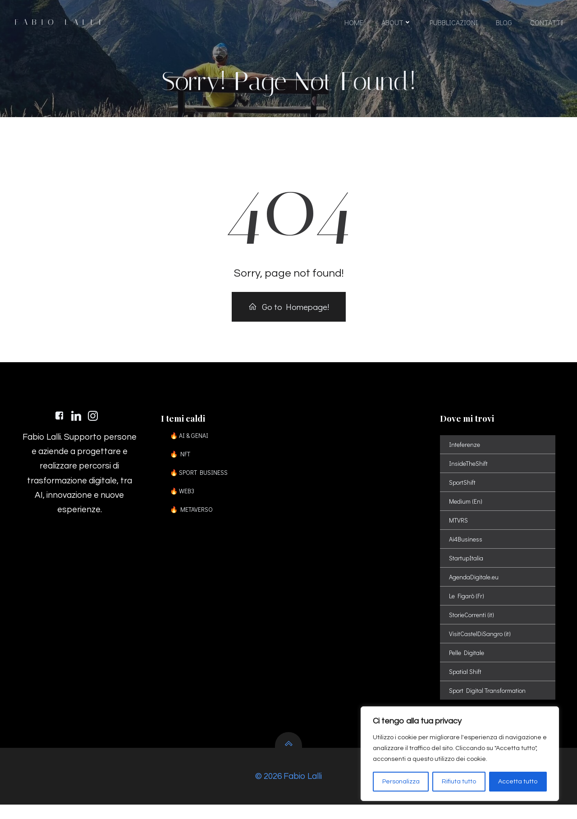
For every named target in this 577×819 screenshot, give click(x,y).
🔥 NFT (182, 463)
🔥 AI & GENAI (191, 444)
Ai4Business (466, 548)
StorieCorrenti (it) (472, 623)
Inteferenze (465, 453)
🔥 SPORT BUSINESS (201, 481)
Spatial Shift (466, 680)
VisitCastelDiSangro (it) (481, 642)
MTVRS (459, 529)
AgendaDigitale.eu (474, 586)
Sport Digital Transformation (488, 699)
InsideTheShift (469, 472)
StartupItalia (467, 567)
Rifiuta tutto (459, 781)
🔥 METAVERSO (193, 518)
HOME (353, 23)
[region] (460, 753)
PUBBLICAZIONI (453, 23)
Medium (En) (466, 510)
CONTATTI (546, 23)
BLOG (503, 23)
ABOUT (396, 23)
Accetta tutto (517, 781)
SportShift (463, 491)
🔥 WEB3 (184, 500)
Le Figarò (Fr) (467, 605)
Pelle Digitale (467, 661)
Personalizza (401, 781)
